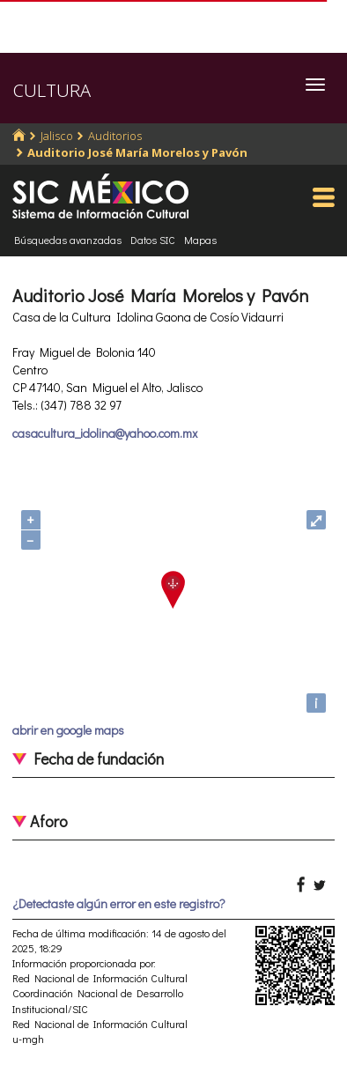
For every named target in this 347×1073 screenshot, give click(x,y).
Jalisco (57, 136)
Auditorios (115, 136)
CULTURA (52, 90)
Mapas (200, 240)
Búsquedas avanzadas (68, 240)
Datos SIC (152, 240)
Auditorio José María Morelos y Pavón (137, 152)
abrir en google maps (68, 730)
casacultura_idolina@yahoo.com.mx (104, 433)
